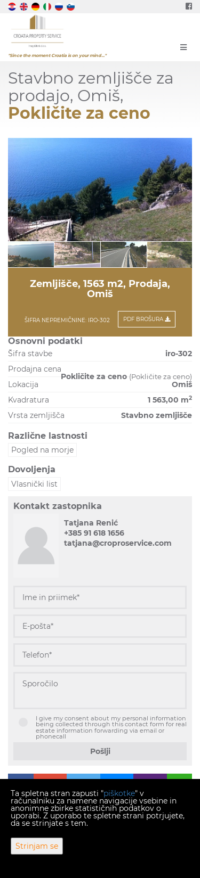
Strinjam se (36, 846)
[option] (31, 254)
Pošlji (100, 751)
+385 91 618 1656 (94, 533)
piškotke (119, 793)
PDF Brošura (146, 319)
